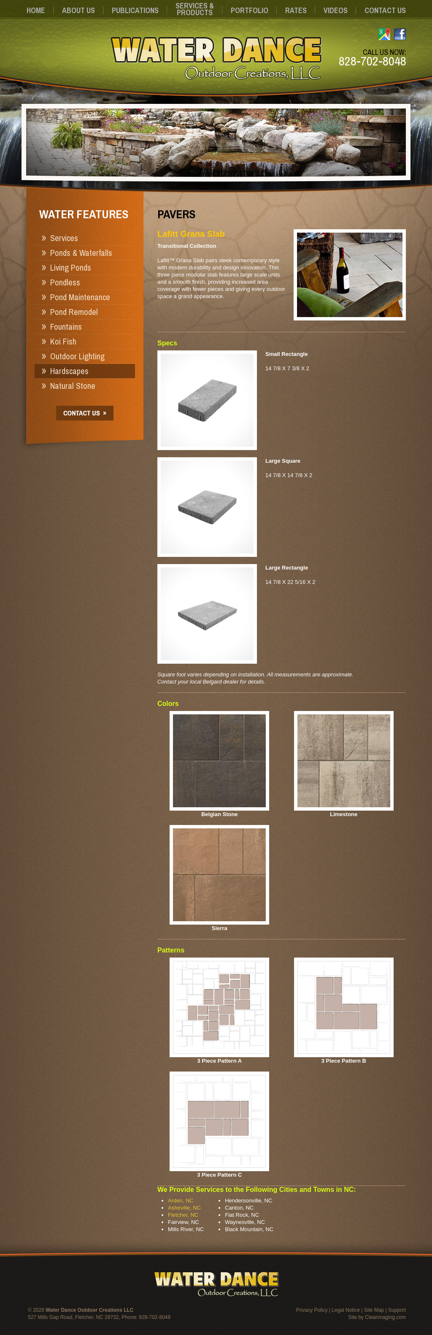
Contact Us (385, 10)
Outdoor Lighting (77, 356)
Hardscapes (69, 371)
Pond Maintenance (80, 297)
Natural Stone (72, 385)
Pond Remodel (74, 311)
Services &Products (195, 9)
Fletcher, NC (183, 1215)
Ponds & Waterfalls (81, 252)
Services (64, 238)
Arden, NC (181, 1200)
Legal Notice (346, 1310)
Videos (336, 10)
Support (397, 1310)
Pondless (65, 282)
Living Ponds (70, 267)
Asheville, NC (184, 1208)
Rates (296, 10)
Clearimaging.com (385, 1317)
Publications (135, 10)
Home (36, 10)
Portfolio (249, 10)
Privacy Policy (312, 1310)
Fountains (66, 326)
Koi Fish (63, 341)
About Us (78, 10)
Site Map (374, 1310)
